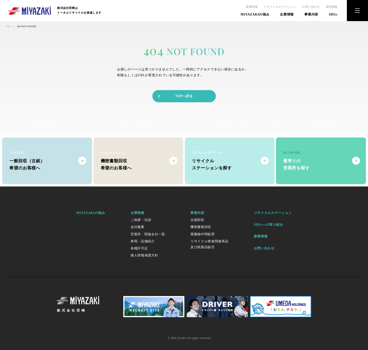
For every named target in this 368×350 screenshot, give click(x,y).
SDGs (333, 14)
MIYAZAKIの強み (254, 14)
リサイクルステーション (279, 6)
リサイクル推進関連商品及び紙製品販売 (209, 244)
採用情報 (331, 6)
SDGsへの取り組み (268, 224)
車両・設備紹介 (143, 241)
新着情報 (252, 6)
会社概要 (137, 227)
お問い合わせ (311, 6)
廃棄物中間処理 (202, 234)
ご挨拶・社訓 (141, 220)
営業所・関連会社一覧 (148, 234)
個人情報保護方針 (144, 255)
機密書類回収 (200, 227)
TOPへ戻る (175, 96)
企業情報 (287, 14)
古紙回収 (197, 220)
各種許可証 (139, 248)
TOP (8, 26)
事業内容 (311, 14)
